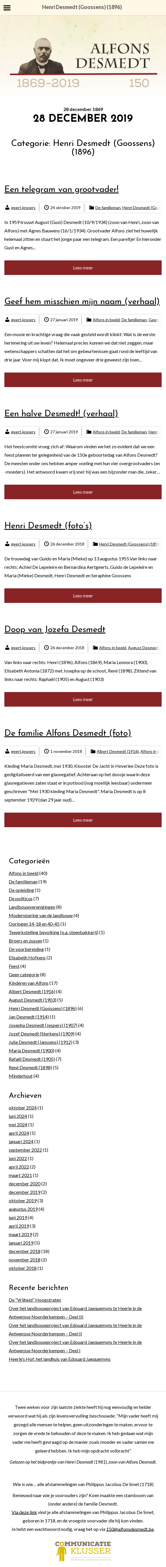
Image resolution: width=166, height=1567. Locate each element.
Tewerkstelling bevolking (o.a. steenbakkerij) (53, 932)
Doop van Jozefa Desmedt (55, 629)
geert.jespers (23, 207)
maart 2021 (20, 1175)
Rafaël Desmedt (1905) (32, 1059)
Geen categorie (24, 974)
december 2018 (24, 1251)
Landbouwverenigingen (32, 907)
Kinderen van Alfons (29, 983)
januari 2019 (21, 1242)
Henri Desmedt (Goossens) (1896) (130, 543)
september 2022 (25, 1150)
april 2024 (19, 1133)
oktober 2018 (23, 1268)
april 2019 (19, 1226)
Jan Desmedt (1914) (29, 1016)
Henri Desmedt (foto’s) (48, 526)
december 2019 (24, 1192)
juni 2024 (18, 1116)
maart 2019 (20, 1234)
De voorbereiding (26, 949)
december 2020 (24, 1183)
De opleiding (21, 890)
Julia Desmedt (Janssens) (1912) (40, 1042)
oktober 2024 (23, 1107)
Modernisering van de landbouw (41, 915)
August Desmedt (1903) (32, 1000)
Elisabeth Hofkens (27, 957)
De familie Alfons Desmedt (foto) (67, 733)
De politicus (21, 898)
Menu (7, 8)
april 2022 (19, 1166)
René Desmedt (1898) (30, 1067)
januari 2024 (21, 1141)
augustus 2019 (23, 1209)
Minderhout (21, 1076)
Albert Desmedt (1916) (118, 751)
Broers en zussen (25, 940)
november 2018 (24, 1259)
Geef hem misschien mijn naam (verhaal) (82, 301)
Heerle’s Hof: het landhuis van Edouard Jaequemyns (59, 1359)
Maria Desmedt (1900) (31, 1050)
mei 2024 (18, 1124)
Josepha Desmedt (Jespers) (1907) (43, 1025)
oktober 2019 (23, 1200)
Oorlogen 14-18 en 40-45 (34, 924)
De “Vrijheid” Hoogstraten (35, 1300)
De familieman (108, 207)
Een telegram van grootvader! (61, 189)
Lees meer (83, 267)
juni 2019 (18, 1217)
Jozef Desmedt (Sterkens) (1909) (41, 1033)
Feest (14, 966)
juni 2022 (18, 1158)
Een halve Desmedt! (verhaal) (61, 414)
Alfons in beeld (106, 319)
